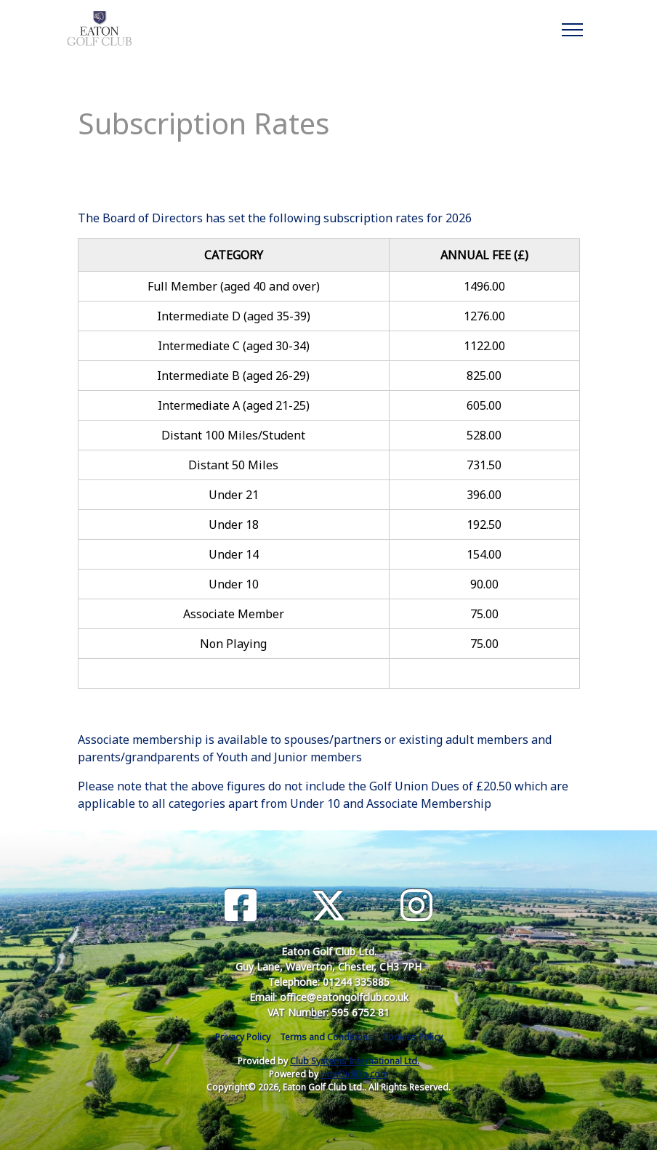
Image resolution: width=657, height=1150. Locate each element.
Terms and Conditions (326, 1037)
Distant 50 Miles (233, 465)
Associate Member (233, 614)
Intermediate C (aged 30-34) (234, 346)
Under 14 (234, 554)
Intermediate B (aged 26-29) (233, 376)
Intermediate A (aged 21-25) (234, 405)
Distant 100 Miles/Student (233, 435)
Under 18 (234, 525)
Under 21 (234, 495)
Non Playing (233, 644)
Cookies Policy (412, 1037)
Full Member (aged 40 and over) (234, 286)
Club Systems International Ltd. (354, 1061)
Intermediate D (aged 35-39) (233, 316)
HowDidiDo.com (354, 1074)
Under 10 (234, 584)
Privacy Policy (242, 1037)
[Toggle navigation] (571, 27)
